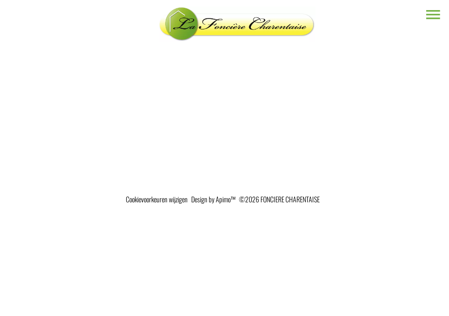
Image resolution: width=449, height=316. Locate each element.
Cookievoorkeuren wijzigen (157, 199)
